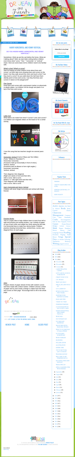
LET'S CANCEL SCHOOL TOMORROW (63, 274)
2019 (56, 406)
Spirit (58, 240)
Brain (68, 209)
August (58, 375)
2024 (56, 260)
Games (55, 224)
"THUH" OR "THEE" (61, 302)
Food (68, 222)
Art (66, 206)
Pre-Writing (24, 319)
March (58, 388)
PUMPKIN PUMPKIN (62, 305)
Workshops (67, 242)
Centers (55, 211)
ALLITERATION (60, 345)
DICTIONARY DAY (61, 319)
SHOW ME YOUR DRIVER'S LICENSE (62, 296)
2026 (56, 255)
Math (55, 228)
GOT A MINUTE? (61, 289)
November (59, 264)
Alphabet (61, 206)
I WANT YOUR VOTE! (62, 277)
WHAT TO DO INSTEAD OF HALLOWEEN (63, 330)
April (57, 385)
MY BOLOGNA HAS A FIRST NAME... (62, 292)
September (59, 372)
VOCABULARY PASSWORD (60, 322)
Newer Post (11, 324)
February (58, 390)
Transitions (56, 242)
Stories (62, 240)
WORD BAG (59, 317)
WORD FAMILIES (61, 338)
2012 (56, 424)
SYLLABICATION (61, 343)
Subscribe (62, 56)
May (57, 382)
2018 (56, 409)
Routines (55, 235)
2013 (56, 422)
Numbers (67, 229)
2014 (56, 419)
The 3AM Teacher (42, 445)
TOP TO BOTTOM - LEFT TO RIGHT (61, 351)
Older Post (43, 324)
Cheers (68, 211)
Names (61, 229)
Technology (67, 240)
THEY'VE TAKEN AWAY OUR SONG (62, 186)
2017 (56, 411)
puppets (61, 244)
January (58, 393)
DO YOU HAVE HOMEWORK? (60, 334)
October (58, 267)
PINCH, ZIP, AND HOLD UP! (63, 285)
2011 (56, 427)
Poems (61, 233)
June (57, 380)
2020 (56, 404)
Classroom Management (58, 214)
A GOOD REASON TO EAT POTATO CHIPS (62, 308)
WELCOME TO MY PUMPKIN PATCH (61, 357)
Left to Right (11, 319)
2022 (56, 398)
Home (27, 324)
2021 (56, 401)
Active (55, 206)
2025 (56, 257)
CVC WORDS (59, 280)
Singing (62, 235)
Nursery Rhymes (58, 231)
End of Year (56, 222)
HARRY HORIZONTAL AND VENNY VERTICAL (62, 312)
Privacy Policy (50, 443)
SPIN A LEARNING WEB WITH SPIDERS (63, 368)
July (57, 377)
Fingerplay (64, 222)
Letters (18, 319)
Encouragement (65, 220)
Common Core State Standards (61, 217)
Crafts (55, 220)
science (67, 244)
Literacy (68, 226)
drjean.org (6, 450)
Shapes (29, 319)
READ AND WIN (60, 299)
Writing (56, 244)
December (59, 262)
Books (63, 208)
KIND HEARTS (58, 195)
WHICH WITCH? (60, 365)
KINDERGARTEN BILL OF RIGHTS (62, 191)
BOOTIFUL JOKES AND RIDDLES (63, 361)
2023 (56, 396)
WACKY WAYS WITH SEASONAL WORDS (62, 326)
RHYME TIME (60, 348)
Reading (67, 232)
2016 (56, 414)
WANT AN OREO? (61, 282)
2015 (56, 417)
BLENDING (59, 340)
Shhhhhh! (57, 182)
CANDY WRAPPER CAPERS (61, 270)
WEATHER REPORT (61, 354)
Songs (33, 319)
